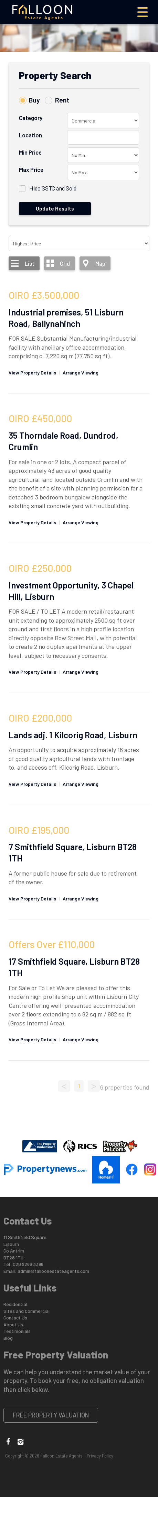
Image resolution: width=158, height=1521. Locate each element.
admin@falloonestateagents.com (53, 1271)
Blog (8, 1338)
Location (30, 134)
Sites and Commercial (26, 1311)
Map (100, 263)
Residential (15, 1304)
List (29, 263)
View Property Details (32, 373)
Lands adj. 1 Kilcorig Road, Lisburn (73, 735)
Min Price (30, 152)
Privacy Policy (100, 1456)
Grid (65, 263)
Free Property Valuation (51, 1415)
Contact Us (15, 1317)
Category (30, 117)
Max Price (31, 169)
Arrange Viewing (80, 373)
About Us (13, 1324)
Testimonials (17, 1331)
